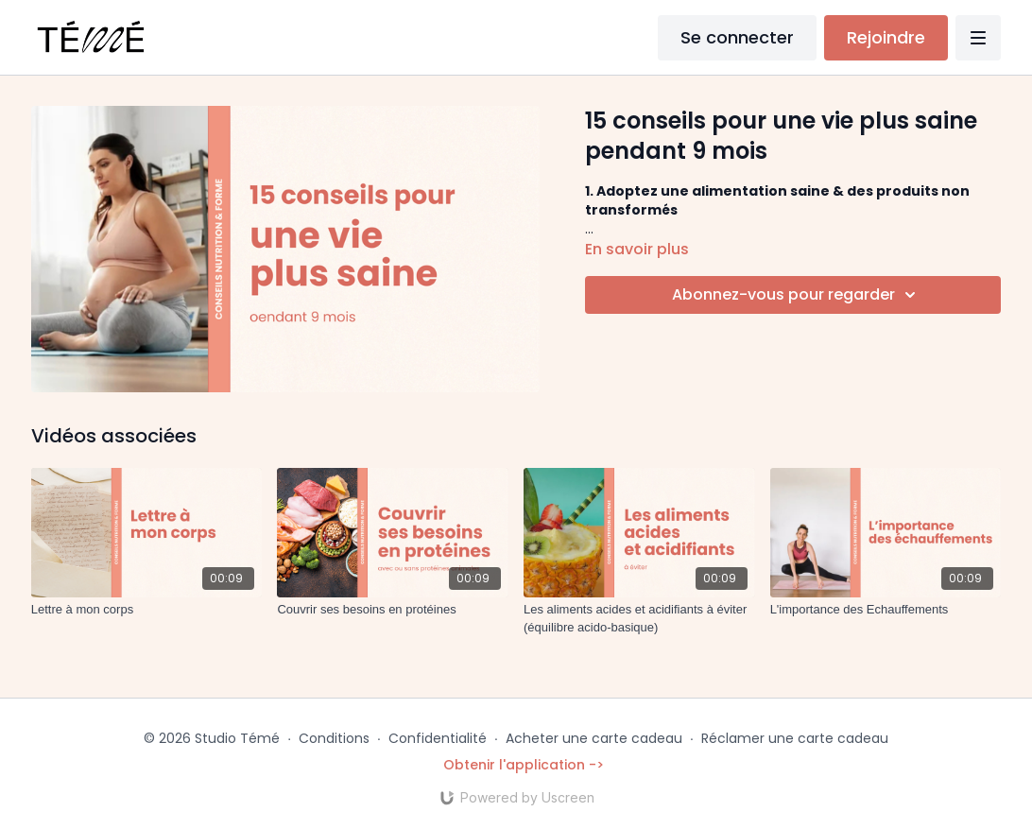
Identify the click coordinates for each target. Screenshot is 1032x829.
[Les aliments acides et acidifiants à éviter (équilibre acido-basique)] (639, 618)
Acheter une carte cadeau (594, 738)
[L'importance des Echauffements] (886, 609)
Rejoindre (886, 37)
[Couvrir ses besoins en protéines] (392, 609)
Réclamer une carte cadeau (794, 738)
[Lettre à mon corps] (147, 609)
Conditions (334, 738)
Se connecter (737, 37)
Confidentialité (437, 738)
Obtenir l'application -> (523, 764)
